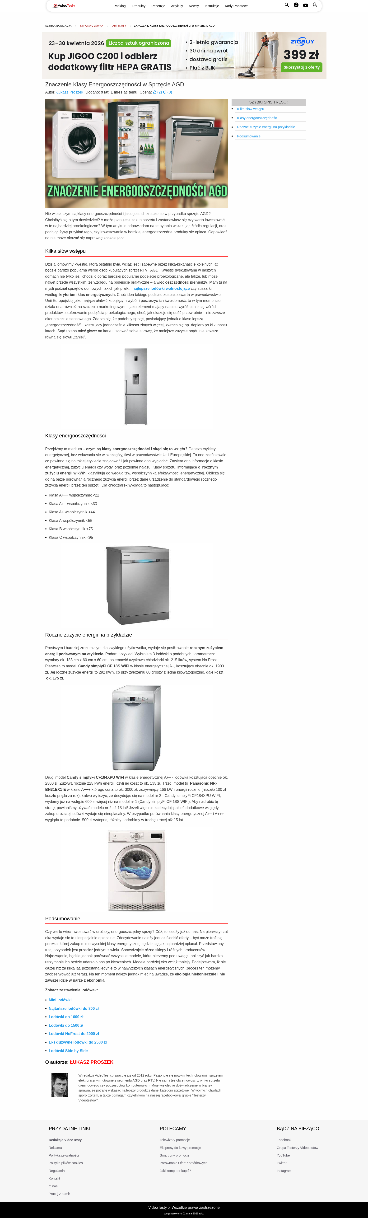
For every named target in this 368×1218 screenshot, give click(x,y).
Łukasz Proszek (69, 92)
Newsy (194, 6)
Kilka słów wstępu (250, 109)
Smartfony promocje (174, 1155)
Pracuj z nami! (59, 1194)
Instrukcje (212, 6)
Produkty (138, 6)
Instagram (284, 1171)
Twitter (282, 1163)
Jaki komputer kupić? (175, 1171)
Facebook (284, 1140)
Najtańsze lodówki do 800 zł (74, 1009)
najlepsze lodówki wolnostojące (161, 288)
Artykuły (177, 6)
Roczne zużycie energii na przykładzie (266, 127)
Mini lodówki (60, 1000)
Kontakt (54, 1178)
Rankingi (119, 6)
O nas (53, 1186)
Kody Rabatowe (236, 6)
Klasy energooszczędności (257, 118)
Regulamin (57, 1171)
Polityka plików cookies (66, 1163)
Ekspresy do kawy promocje (180, 1148)
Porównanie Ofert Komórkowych (183, 1163)
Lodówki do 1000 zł (66, 1017)
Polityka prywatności (64, 1155)
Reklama (55, 1148)
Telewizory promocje (175, 1140)
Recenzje (158, 6)
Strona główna (91, 25)
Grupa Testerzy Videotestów (297, 1148)
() (158, 92)
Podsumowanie (249, 136)
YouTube (283, 1155)
